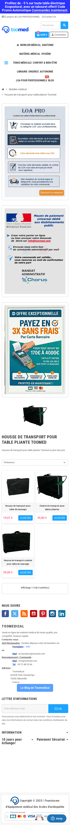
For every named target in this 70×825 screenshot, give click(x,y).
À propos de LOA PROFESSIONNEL (22, 16)
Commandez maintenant (49, 10)
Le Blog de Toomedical (35, 687)
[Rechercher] (54, 25)
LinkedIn (61, 613)
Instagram (52, 613)
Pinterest (43, 613)
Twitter (14, 613)
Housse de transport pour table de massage (18, 508)
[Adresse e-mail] (25, 708)
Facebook (5, 613)
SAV (28, 646)
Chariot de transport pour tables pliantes (52, 508)
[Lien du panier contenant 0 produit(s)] (42, 35)
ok (58, 708)
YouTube (33, 613)
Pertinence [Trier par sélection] (9, 462)
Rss (24, 613)
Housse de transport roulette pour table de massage (18, 562)
